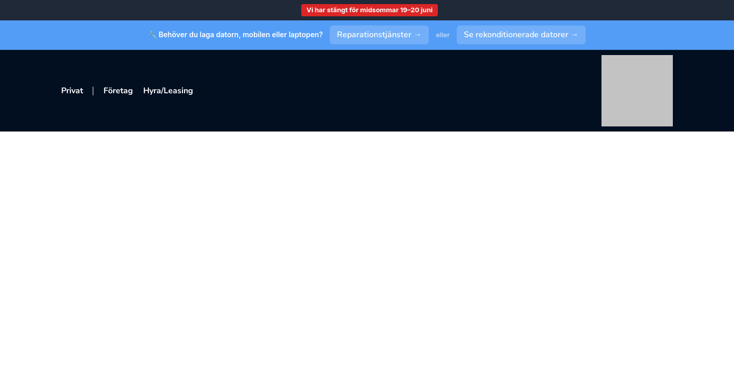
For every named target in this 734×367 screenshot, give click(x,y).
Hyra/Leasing (168, 90)
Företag (118, 90)
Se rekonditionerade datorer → (521, 34)
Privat (72, 90)
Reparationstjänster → (379, 34)
